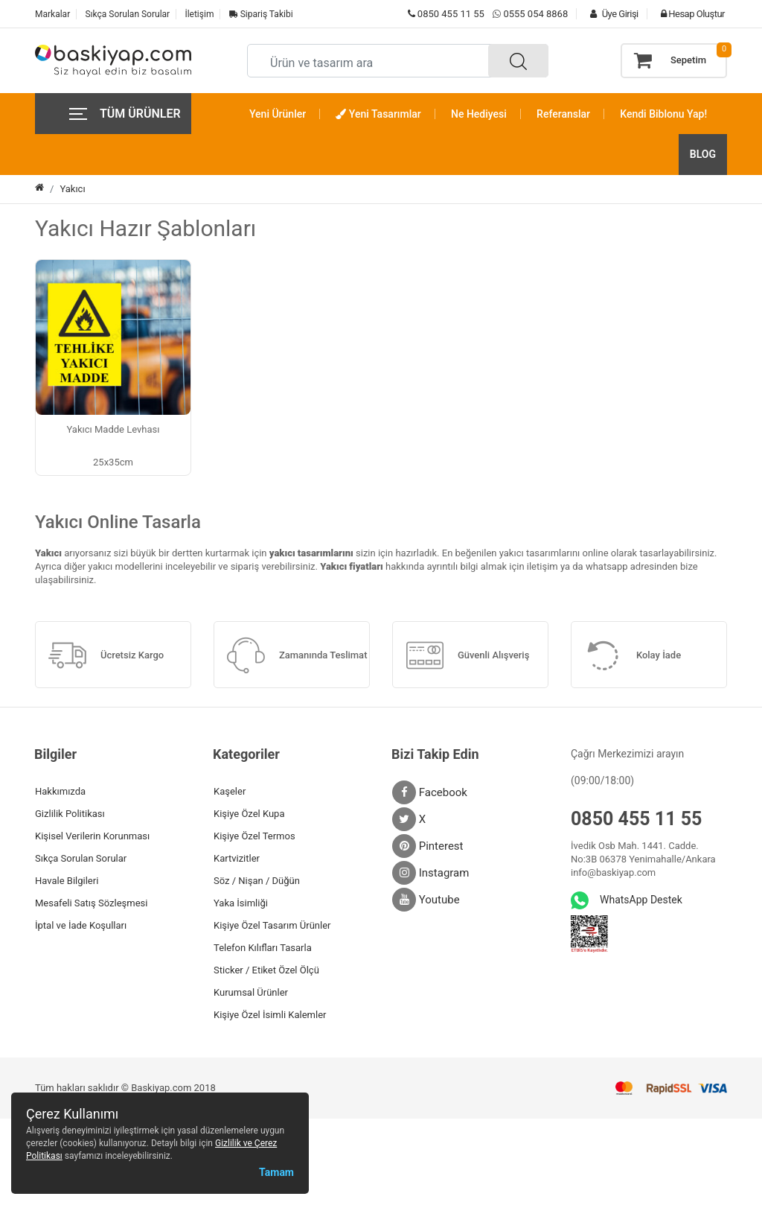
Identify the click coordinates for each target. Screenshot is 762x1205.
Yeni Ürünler (277, 114)
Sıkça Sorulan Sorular (127, 14)
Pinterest (428, 846)
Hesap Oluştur (689, 13)
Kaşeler (230, 791)
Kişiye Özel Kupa (249, 813)
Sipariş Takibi (261, 14)
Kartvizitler (237, 858)
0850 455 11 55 (446, 13)
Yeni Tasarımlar (378, 114)
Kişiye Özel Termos (254, 836)
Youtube (426, 899)
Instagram (430, 873)
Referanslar (563, 114)
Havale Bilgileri (66, 880)
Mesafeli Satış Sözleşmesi (91, 903)
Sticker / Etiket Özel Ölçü (266, 970)
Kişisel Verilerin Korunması (92, 836)
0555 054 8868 (535, 13)
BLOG (703, 154)
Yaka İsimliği (241, 903)
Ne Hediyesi (479, 114)
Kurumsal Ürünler (251, 992)
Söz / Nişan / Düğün (257, 880)
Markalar (52, 14)
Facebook (429, 792)
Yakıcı (72, 188)
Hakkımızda (60, 791)
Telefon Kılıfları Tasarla (263, 947)
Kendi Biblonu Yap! (663, 114)
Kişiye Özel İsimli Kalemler (270, 1014)
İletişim (199, 14)
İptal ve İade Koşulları (81, 925)
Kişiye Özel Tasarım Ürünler (272, 925)
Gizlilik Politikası (70, 813)
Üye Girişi (610, 13)
